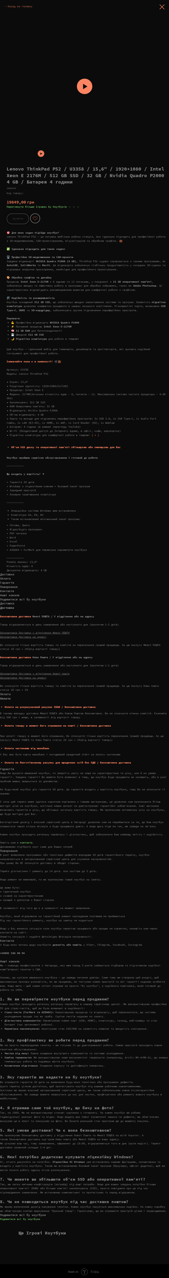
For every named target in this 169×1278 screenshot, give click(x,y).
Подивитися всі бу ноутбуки (20, 1219)
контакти (26, 842)
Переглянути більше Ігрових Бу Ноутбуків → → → (43, 206)
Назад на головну (20, 6)
